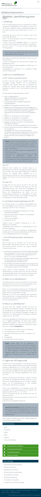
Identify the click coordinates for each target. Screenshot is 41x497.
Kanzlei (5, 427)
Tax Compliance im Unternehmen (11, 480)
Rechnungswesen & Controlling (11, 474)
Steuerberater (7, 430)
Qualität (5, 432)
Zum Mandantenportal (11, 452)
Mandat (5, 435)
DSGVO (3, 492)
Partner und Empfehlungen (10, 440)
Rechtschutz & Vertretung (10, 467)
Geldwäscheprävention (15, 492)
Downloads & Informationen (12, 449)
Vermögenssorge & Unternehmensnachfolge (14, 482)
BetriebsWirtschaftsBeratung (10, 477)
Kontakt (7, 490)
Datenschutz (34, 490)
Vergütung (6, 437)
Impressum (12, 490)
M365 (8, 492)
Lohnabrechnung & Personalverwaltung (13, 472)
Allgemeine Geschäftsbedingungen (23, 490)
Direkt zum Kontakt (10, 455)
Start (3, 490)
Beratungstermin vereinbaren (13, 446)
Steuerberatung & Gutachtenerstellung (13, 464)
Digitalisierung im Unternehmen (11, 469)
